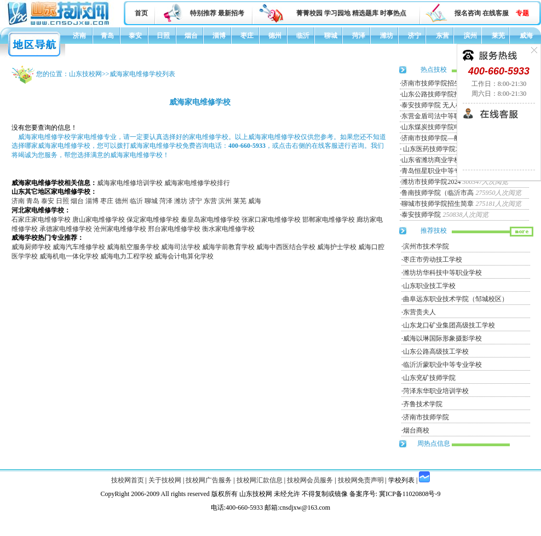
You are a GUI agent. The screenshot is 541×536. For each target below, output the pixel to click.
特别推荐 (203, 13)
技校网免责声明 (361, 480)
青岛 (107, 35)
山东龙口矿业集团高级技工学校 (449, 325)
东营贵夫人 (419, 312)
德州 (274, 35)
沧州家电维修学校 (120, 229)
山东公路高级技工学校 (436, 351)
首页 (141, 13)
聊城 (330, 35)
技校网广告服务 (209, 480)
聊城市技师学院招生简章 (437, 204)
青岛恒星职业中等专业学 (437, 171)
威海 (526, 35)
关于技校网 (164, 480)
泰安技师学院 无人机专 (435, 105)
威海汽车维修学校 (79, 247)
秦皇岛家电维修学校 (210, 219)
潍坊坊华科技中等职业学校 (442, 272)
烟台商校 (416, 430)
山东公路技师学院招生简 (437, 94)
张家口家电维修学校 (271, 219)
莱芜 (498, 35)
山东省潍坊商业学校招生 (437, 160)
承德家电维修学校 (65, 229)
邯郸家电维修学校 (328, 219)
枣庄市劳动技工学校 (432, 259)
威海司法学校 (180, 247)
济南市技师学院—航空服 (437, 138)
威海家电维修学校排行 (197, 183)
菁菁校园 (309, 13)
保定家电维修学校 (152, 219)
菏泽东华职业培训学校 (436, 391)
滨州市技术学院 (426, 246)
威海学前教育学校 (228, 247)
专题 (522, 13)
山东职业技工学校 (429, 286)
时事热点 (393, 13)
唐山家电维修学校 (98, 219)
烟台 (191, 35)
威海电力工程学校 (126, 256)
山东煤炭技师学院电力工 (437, 127)
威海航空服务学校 (133, 247)
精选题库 (365, 13)
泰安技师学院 (421, 214)
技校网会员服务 (310, 480)
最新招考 (231, 13)
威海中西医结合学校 (285, 247)
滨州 (470, 35)
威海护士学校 (336, 247)
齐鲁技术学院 (422, 404)
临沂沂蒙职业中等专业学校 (442, 364)
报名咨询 (467, 13)
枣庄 (247, 35)
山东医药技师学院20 (431, 149)
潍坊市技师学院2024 (431, 182)
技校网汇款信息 (260, 480)
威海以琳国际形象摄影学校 (442, 338)
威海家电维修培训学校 (130, 183)
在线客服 (495, 13)
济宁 (414, 35)
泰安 (135, 35)
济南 (79, 35)
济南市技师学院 (426, 417)
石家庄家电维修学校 (41, 219)
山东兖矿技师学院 (429, 378)
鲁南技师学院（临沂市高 (437, 193)
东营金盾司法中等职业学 (437, 116)
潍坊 (386, 35)
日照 (163, 35)
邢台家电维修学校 (174, 229)
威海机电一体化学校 (69, 256)
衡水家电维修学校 (228, 229)
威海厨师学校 (31, 247)
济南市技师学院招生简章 (437, 83)
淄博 (219, 35)
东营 (442, 35)
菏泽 (358, 35)
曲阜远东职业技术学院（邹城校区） (455, 299)
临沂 (302, 35)
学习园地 (337, 13)
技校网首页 (127, 480)
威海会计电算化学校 (184, 256)
